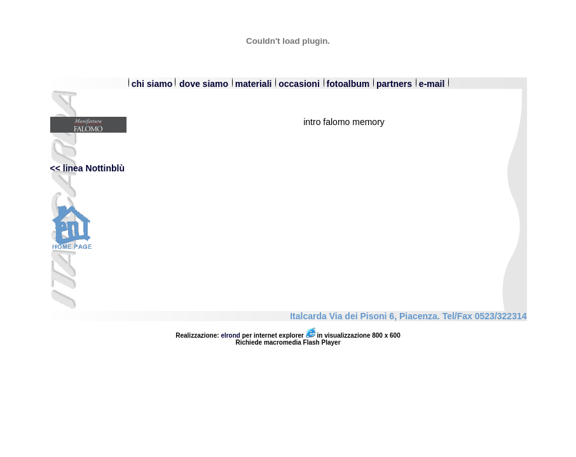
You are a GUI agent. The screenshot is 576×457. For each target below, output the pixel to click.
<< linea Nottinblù (87, 168)
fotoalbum (348, 84)
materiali (254, 84)
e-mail (431, 84)
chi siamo (149, 84)
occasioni (299, 84)
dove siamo (205, 84)
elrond (230, 335)
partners (395, 84)
